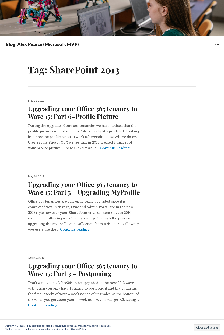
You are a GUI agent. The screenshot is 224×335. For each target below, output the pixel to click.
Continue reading (115, 148)
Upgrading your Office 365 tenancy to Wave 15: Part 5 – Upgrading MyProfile (84, 188)
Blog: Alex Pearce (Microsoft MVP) (42, 44)
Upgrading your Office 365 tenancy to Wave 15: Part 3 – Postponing (82, 269)
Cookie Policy (78, 329)
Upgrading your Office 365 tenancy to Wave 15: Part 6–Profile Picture (82, 112)
